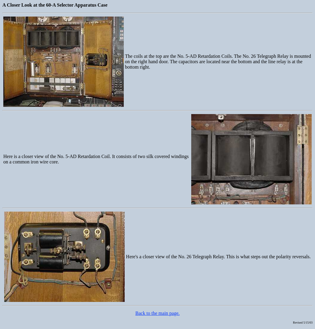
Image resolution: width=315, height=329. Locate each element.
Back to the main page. (157, 313)
